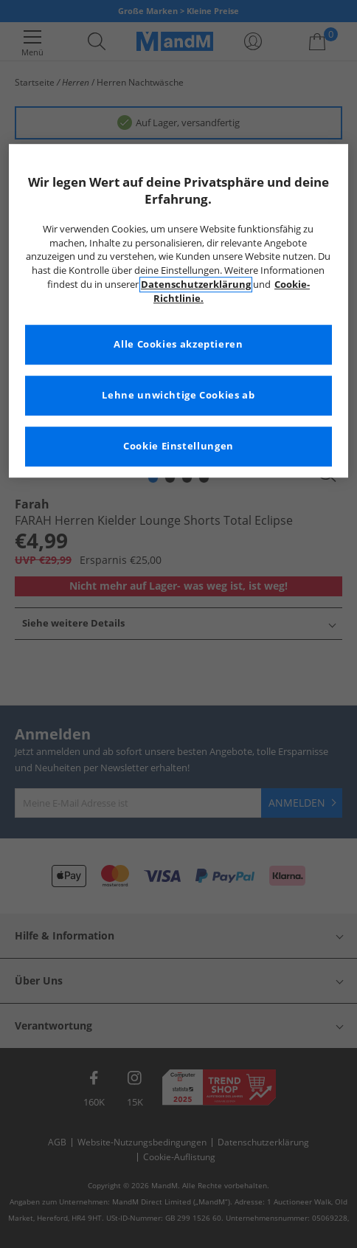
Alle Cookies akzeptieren (178, 344)
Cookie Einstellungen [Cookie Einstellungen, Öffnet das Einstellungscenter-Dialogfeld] (178, 446)
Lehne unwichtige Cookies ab (178, 395)
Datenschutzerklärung (196, 284)
